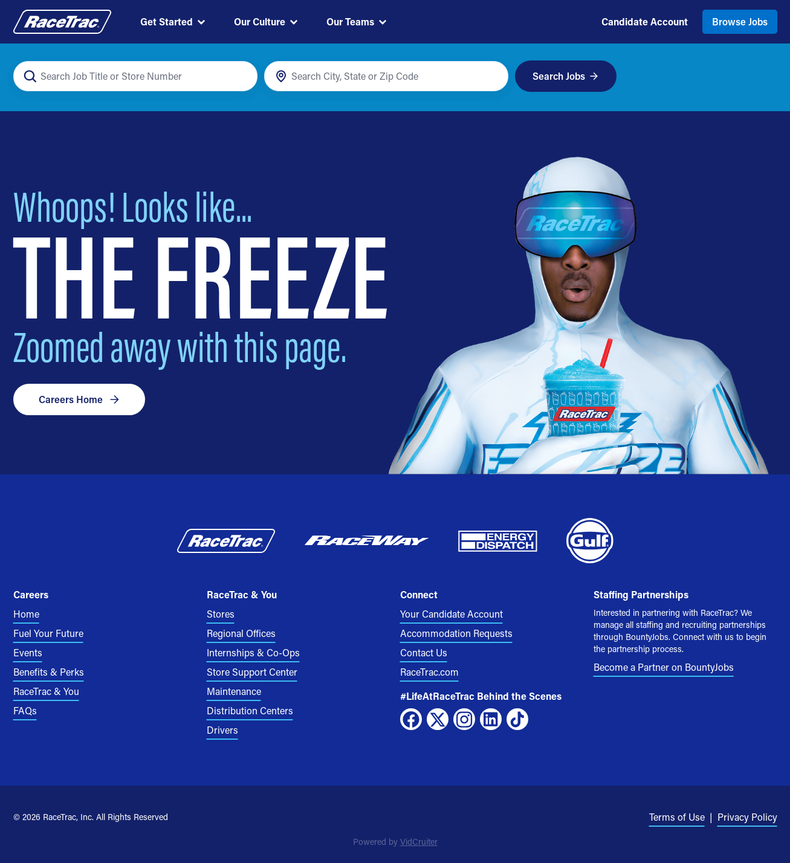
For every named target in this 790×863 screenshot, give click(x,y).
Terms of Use (677, 816)
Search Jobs (565, 75)
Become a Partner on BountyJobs (664, 667)
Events (27, 652)
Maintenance (234, 691)
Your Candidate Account (451, 613)
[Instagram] (464, 719)
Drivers (222, 729)
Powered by (395, 841)
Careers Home (79, 399)
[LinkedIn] (491, 719)
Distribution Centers (250, 710)
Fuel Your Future (48, 633)
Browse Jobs (740, 21)
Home (26, 613)
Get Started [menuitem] (172, 21)
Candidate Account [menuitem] (644, 21)
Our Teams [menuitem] (356, 21)
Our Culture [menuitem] (265, 21)
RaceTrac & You (46, 691)
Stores (221, 613)
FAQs (25, 710)
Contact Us (423, 652)
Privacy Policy (747, 816)
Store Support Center (252, 671)
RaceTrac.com (429, 671)
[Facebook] (411, 719)
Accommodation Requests (456, 633)
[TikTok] (517, 719)
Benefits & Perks (48, 671)
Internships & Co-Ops (253, 652)
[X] (437, 719)
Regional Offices (241, 633)
